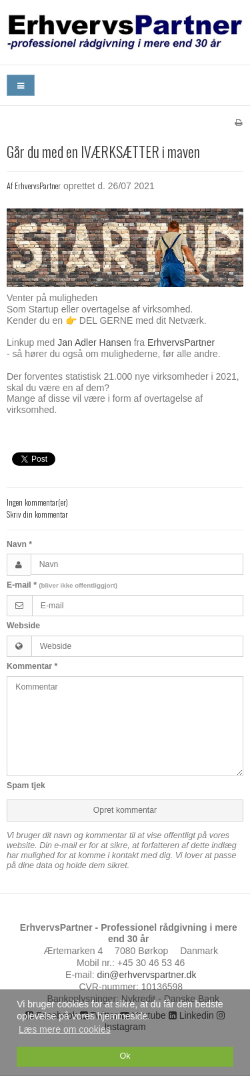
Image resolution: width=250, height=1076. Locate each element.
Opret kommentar (125, 810)
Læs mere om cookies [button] (65, 1029)
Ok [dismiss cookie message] (124, 1056)
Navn (19, 544)
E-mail (62, 585)
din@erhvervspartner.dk (147, 974)
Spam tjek (26, 785)
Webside (23, 625)
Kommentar (32, 666)
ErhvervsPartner (181, 342)
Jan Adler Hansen (94, 342)
